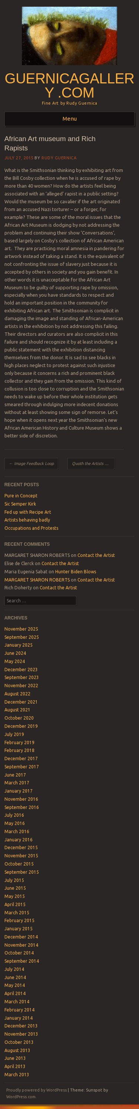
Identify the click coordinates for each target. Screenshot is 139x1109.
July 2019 (14, 734)
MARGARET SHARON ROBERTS (37, 579)
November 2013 (21, 1034)
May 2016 (14, 823)
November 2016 (21, 799)
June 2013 (15, 1058)
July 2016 (14, 815)
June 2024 (15, 653)
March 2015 (16, 912)
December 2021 (21, 702)
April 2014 (15, 993)
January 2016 (18, 839)
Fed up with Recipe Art (27, 512)
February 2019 (19, 742)
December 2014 (21, 936)
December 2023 (21, 669)
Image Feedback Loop (31, 463)
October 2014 (19, 952)
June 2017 (15, 774)
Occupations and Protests (31, 528)
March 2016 (16, 831)
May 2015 (14, 896)
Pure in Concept (20, 495)
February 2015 (19, 920)
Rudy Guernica (59, 158)
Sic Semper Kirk (20, 503)
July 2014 (14, 969)
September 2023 (21, 677)
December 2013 (21, 1025)
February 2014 (19, 1009)
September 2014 (21, 961)
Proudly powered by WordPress (36, 1090)
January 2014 (18, 1018)
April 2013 (15, 1066)
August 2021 (17, 709)
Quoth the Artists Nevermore (93, 463)
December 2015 (21, 847)
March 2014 (16, 1001)
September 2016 (21, 807)
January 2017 (18, 790)
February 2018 (19, 750)
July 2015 (14, 880)
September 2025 (21, 637)
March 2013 (16, 1074)
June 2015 (15, 888)
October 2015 (19, 863)
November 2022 (21, 685)
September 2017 (21, 766)
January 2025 (18, 645)
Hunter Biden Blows (75, 571)
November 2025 (21, 629)
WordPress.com (21, 1096)
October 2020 (19, 718)
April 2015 (15, 904)
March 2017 (16, 782)
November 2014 (21, 945)
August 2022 (17, 693)
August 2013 (17, 1050)
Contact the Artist (96, 555)
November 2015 (21, 855)
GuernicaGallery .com (70, 85)
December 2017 (21, 758)
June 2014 (15, 977)
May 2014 (14, 985)
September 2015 (21, 872)
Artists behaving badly (27, 519)
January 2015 (18, 928)
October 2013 (19, 1042)
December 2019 (21, 726)
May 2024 (14, 661)
